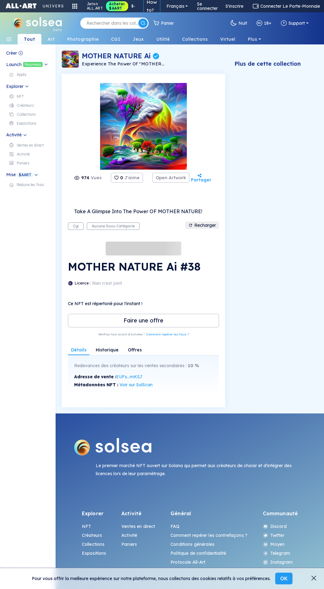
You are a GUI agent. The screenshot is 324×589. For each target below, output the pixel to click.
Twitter (273, 535)
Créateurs (92, 535)
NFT (86, 526)
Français (175, 6)
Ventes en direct (138, 526)
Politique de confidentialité (198, 553)
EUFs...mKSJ (129, 377)
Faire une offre (143, 320)
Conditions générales (192, 544)
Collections (93, 544)
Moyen (274, 544)
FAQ (174, 526)
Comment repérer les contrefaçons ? (208, 535)
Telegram (276, 553)
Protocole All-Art (187, 562)
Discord (275, 526)
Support (293, 23)
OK (284, 578)
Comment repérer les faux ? (167, 334)
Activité (129, 535)
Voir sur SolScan (136, 385)
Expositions (94, 553)
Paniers (129, 544)
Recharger (202, 225)
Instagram (278, 562)
